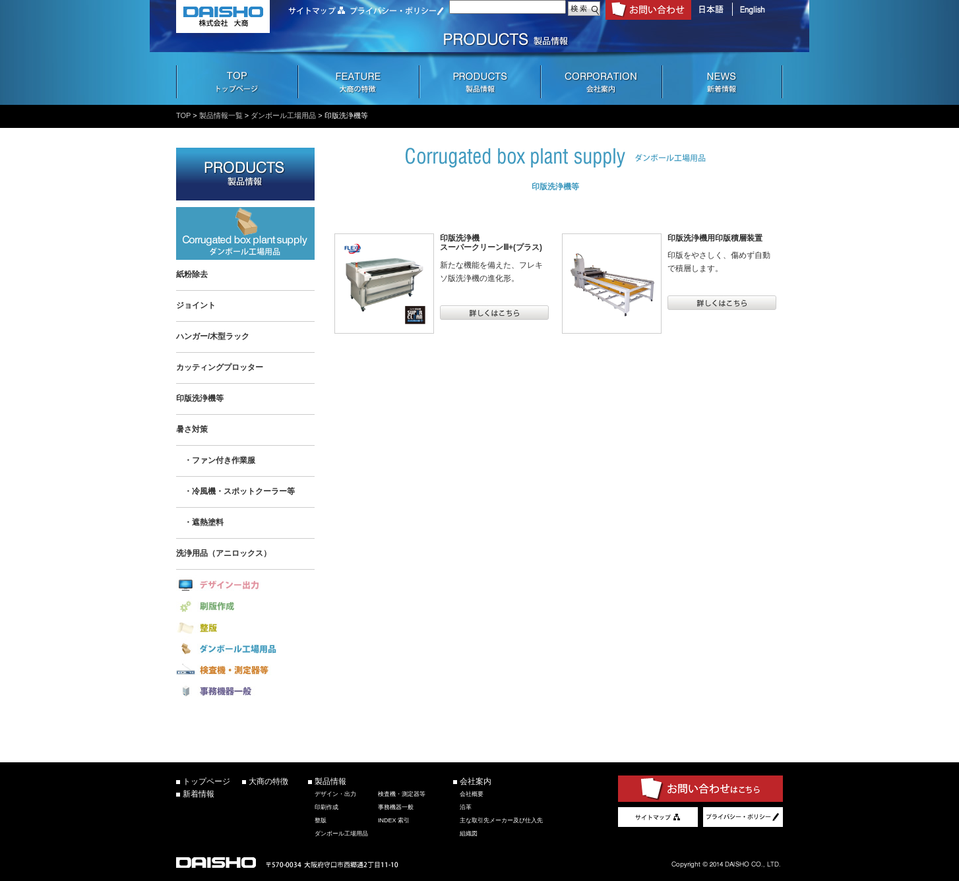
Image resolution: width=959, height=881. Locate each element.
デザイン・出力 (335, 794)
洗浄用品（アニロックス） (223, 553)
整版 (320, 820)
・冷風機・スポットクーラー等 (235, 491)
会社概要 (471, 794)
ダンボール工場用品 (283, 115)
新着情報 (198, 794)
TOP (183, 115)
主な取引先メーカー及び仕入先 (501, 820)
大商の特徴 (268, 781)
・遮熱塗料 (200, 522)
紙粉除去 (192, 274)
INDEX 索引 (394, 820)
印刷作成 (326, 807)
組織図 (469, 833)
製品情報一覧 (221, 115)
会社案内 (475, 781)
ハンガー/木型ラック (212, 336)
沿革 (466, 807)
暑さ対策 (192, 429)
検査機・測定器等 (401, 794)
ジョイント (196, 305)
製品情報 (330, 781)
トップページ (206, 781)
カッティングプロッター (219, 367)
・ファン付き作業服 (215, 460)
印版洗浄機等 (200, 398)
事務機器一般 (396, 807)
